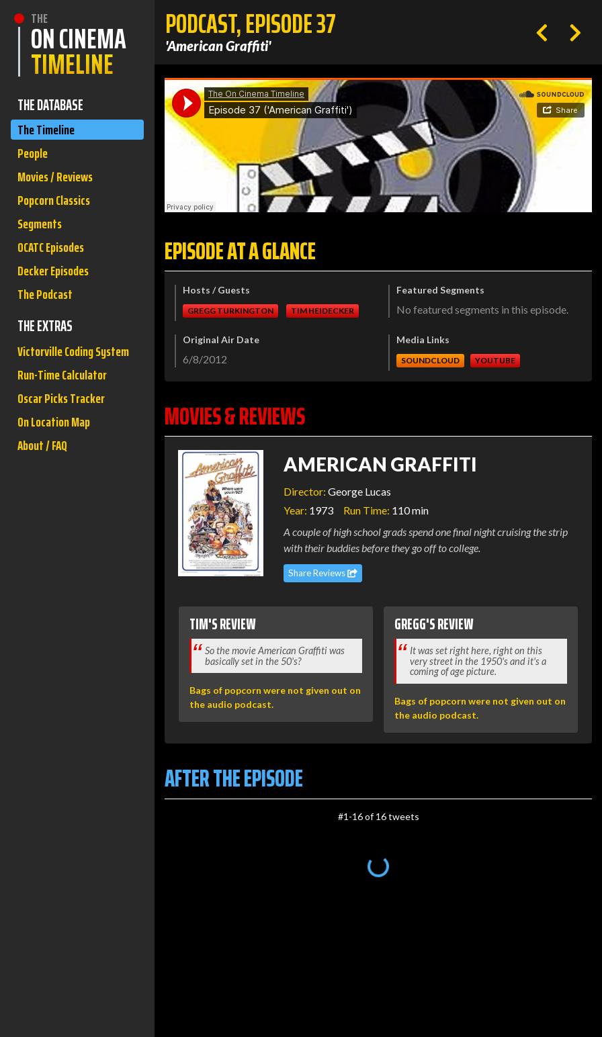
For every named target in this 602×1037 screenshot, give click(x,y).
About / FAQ (44, 493)
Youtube (495, 360)
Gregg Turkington (230, 311)
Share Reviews (322, 573)
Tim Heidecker (322, 311)
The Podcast (47, 309)
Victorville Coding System (58, 379)
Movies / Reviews (58, 182)
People (33, 156)
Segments (42, 233)
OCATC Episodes (54, 258)
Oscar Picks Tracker (64, 442)
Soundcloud (430, 360)
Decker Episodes (56, 284)
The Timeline (48, 131)
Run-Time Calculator (65, 416)
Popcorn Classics (57, 207)
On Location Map (56, 467)
